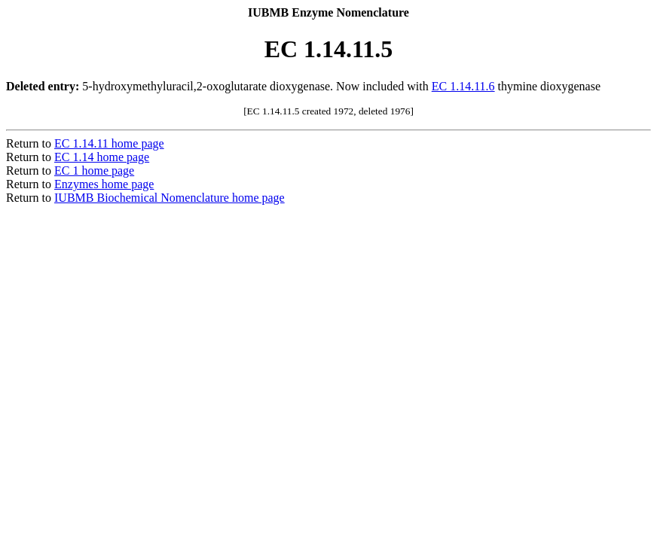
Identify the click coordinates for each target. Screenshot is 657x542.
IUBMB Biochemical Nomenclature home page (169, 197)
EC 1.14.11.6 (463, 86)
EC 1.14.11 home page (109, 143)
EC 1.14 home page (101, 157)
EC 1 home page (94, 170)
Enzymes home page (104, 184)
